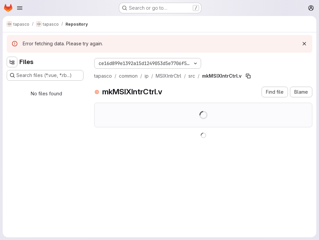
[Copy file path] (248, 76)
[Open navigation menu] (19, 8)
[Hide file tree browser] (12, 62)
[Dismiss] (304, 44)
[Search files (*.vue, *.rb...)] (45, 75)
